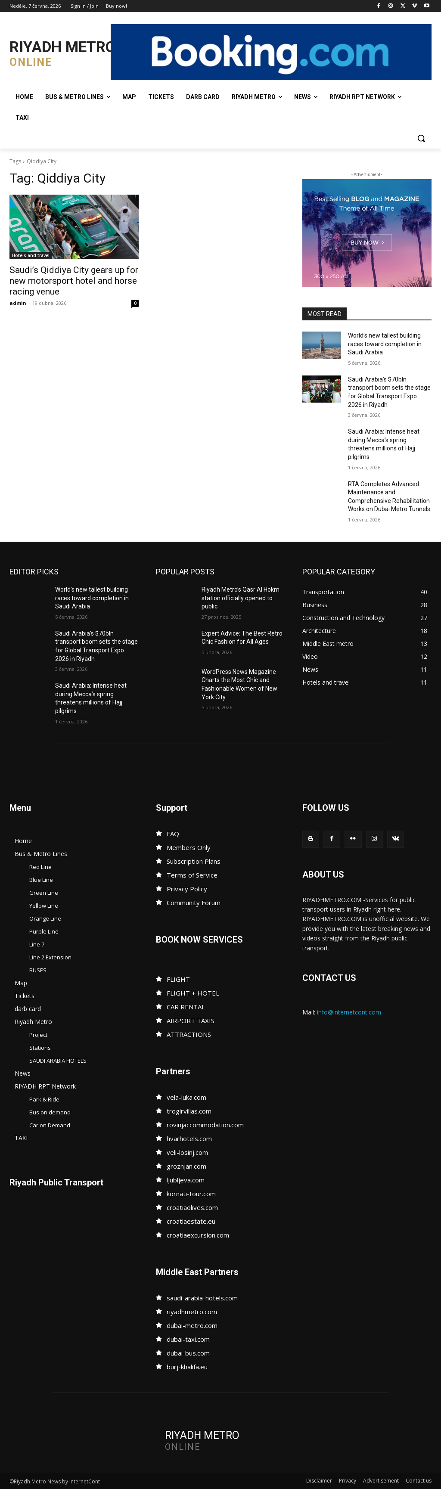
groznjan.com (186, 1166)
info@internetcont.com (349, 1012)
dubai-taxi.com (188, 1339)
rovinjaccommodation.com (205, 1124)
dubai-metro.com (192, 1325)
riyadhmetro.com (192, 1311)
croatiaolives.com (192, 1207)
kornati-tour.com (191, 1193)
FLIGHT (178, 979)
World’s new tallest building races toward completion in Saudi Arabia (385, 344)
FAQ (173, 833)
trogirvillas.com (189, 1111)
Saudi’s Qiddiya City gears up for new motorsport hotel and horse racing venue (73, 281)
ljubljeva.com (186, 1180)
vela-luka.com (186, 1097)
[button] (421, 138)
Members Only (189, 847)
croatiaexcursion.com (198, 1235)
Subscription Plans (193, 861)
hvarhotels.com (189, 1138)
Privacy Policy (187, 888)
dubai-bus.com (188, 1353)
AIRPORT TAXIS (190, 1020)
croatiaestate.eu (191, 1221)
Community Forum (193, 902)
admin (17, 303)
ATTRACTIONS (189, 1034)
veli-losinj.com (187, 1152)
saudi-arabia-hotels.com (202, 1298)
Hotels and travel (31, 255)
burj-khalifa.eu (187, 1366)
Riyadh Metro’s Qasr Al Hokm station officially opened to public (241, 598)
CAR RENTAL (186, 1006)
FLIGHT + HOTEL (193, 993)
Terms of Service (192, 875)
